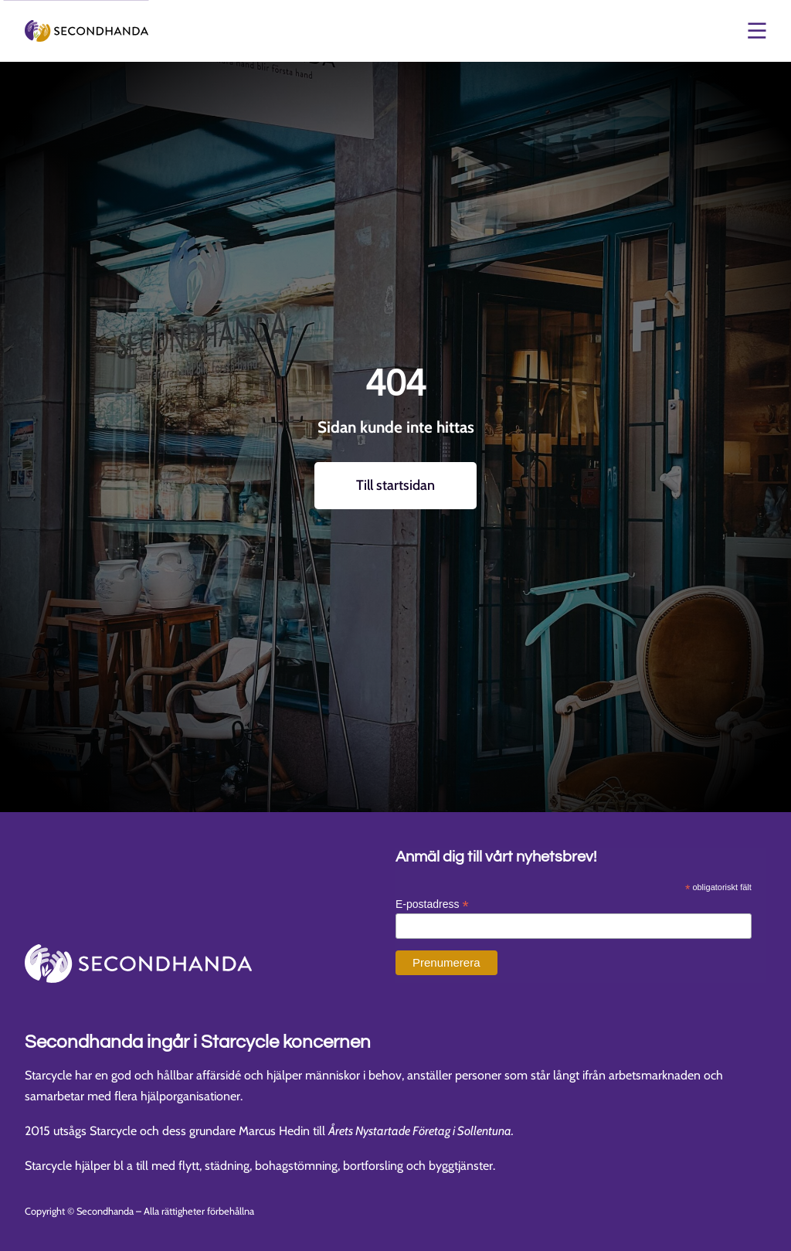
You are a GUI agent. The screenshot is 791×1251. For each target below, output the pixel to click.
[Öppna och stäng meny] (755, 31)
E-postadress (432, 904)
